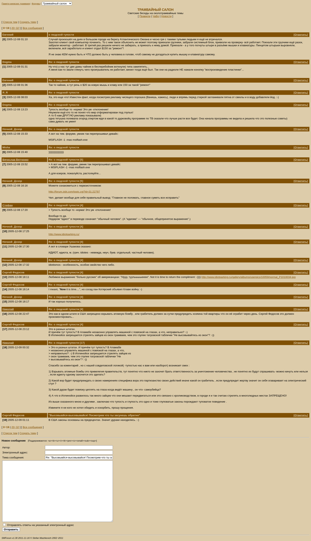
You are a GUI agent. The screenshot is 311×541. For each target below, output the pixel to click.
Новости (166, 16)
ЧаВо (155, 16)
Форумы (36, 3)
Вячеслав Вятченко (15, 159)
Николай (8, 309)
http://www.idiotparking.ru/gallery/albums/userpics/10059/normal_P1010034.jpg (249, 277)
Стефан (7, 205)
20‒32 (15, 28)
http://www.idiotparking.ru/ (64, 234)
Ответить (300, 34)
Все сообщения (32, 28)
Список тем (10, 22)
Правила (144, 16)
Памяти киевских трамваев (16, 3)
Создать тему (28, 22)
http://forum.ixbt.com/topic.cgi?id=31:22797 (74, 191)
